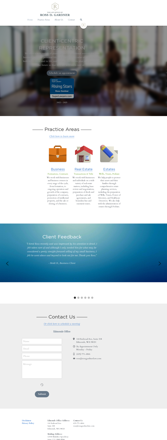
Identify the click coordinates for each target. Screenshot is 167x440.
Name (27, 319)
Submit (44, 371)
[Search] (109, 20)
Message (28, 341)
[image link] (83, 25)
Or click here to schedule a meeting (83, 301)
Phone (27, 333)
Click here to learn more (83, 125)
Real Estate (84, 163)
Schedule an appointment (83, 62)
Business (52, 163)
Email (27, 326)
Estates (115, 163)
